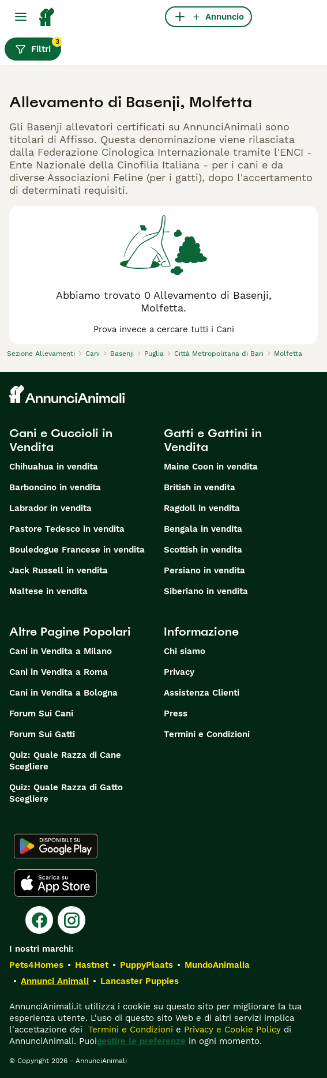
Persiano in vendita (204, 570)
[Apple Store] (55, 883)
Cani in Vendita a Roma (58, 672)
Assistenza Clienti (201, 693)
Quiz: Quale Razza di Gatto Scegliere (66, 793)
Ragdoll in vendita (202, 508)
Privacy (179, 672)
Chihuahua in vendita (53, 466)
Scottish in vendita (203, 549)
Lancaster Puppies (139, 981)
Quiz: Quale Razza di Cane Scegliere (65, 761)
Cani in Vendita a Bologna (63, 693)
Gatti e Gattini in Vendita (213, 440)
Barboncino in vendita (55, 487)
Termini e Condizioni (207, 734)
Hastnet (91, 965)
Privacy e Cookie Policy (231, 1029)
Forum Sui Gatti (42, 734)
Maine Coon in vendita (211, 466)
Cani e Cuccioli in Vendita (60, 440)
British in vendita (199, 487)
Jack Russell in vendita (58, 570)
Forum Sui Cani (41, 713)
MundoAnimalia (217, 965)
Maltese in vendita (48, 591)
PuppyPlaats (146, 965)
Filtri (38, 46)
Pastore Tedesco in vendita (67, 529)
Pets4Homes (36, 965)
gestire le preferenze (141, 1041)
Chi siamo (184, 651)
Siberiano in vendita (206, 591)
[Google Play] (55, 846)
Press (175, 713)
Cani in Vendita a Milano (60, 651)
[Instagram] (71, 920)
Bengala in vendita (203, 529)
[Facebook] (39, 920)
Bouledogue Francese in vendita (77, 549)
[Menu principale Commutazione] (20, 16)
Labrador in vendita (50, 508)
